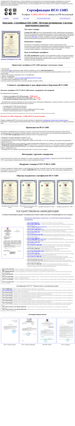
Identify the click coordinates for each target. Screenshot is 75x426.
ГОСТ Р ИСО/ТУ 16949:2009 (34, 244)
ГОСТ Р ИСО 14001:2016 (33, 224)
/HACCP (35, 229)
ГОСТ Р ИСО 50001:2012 (33, 231)
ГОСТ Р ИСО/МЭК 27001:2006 (35, 234)
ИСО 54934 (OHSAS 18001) (43, 18)
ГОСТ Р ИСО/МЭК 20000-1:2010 (35, 251)
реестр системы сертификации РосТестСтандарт (28, 78)
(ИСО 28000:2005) (37, 239)
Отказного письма (63, 120)
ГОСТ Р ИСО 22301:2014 (33, 242)
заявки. (10, 70)
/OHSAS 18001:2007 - (37, 226)
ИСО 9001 (16, 18)
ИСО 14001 (26, 18)
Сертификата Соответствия (50, 120)
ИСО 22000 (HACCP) (65, 18)
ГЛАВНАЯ (5, 18)
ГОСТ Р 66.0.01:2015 (7, 290)
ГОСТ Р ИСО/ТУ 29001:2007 (34, 256)
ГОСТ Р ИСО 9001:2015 (33, 223)
